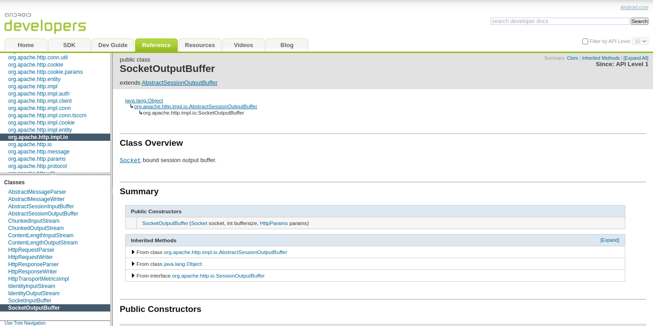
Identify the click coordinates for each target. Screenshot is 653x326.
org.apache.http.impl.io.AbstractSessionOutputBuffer (195, 106)
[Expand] (609, 240)
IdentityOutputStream (33, 293)
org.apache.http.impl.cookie (41, 123)
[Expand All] (636, 58)
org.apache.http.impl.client (40, 101)
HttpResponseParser (33, 264)
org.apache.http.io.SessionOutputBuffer (218, 275)
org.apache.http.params (37, 159)
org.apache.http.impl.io (38, 137)
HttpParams (274, 223)
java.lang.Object (144, 100)
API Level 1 (632, 64)
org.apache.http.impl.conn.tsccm (47, 115)
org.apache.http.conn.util (38, 57)
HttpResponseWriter (32, 271)
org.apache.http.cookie (35, 65)
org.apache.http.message (38, 152)
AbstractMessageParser (37, 192)
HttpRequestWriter (30, 257)
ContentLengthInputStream (40, 235)
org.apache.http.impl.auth (38, 94)
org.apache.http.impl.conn (39, 108)
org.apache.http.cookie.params (45, 72)
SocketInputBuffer (29, 300)
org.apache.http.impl (33, 86)
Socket (130, 160)
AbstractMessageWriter (36, 199)
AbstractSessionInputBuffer (41, 206)
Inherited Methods (600, 58)
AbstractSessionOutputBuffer (43, 214)
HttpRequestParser (31, 250)
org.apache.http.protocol (37, 166)
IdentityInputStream (31, 286)
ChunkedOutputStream (36, 228)
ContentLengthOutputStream (43, 243)
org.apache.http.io (30, 144)
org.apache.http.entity (34, 79)
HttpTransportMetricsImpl (38, 279)
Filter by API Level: (611, 41)
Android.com (634, 7)
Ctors (572, 58)
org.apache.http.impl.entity (40, 130)
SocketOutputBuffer (34, 308)
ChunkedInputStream (33, 221)
